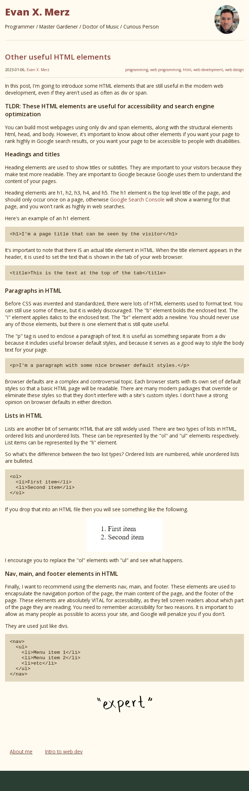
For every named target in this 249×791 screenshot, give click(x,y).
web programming (165, 69)
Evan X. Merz (38, 69)
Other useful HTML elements (58, 57)
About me (21, 771)
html (187, 69)
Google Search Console (137, 199)
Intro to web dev (64, 771)
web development (208, 69)
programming (136, 69)
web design (234, 69)
